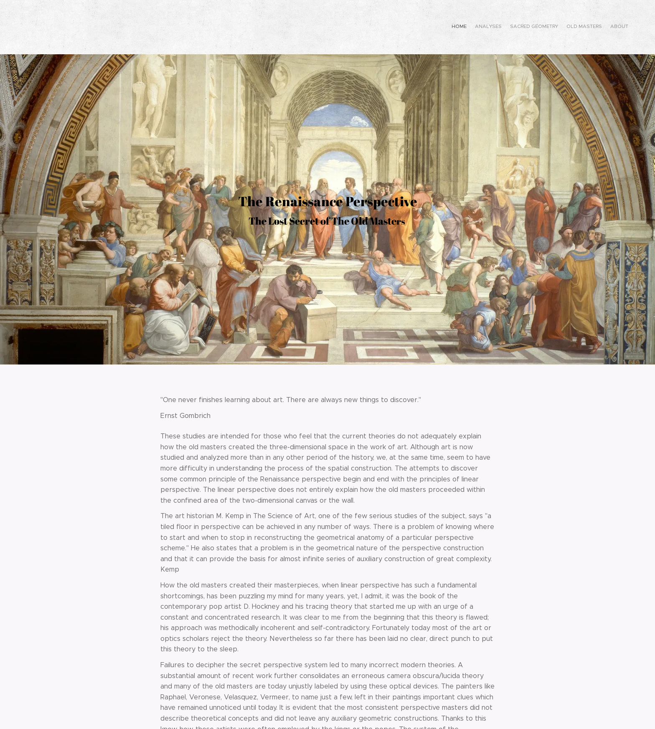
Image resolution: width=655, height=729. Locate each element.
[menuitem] (596, 27)
